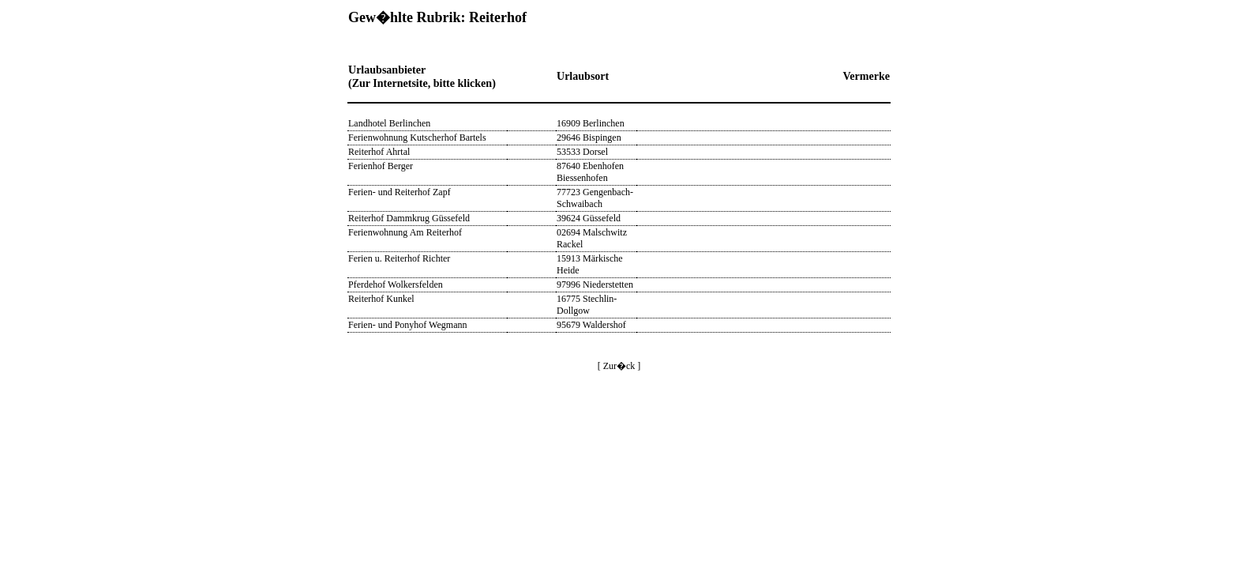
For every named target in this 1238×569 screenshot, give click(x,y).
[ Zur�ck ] (619, 365)
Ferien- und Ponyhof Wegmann (407, 324)
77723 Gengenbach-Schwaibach (595, 198)
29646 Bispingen (589, 137)
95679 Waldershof (591, 324)
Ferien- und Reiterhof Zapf (399, 192)
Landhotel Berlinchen (389, 123)
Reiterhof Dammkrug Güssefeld (409, 218)
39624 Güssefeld (589, 218)
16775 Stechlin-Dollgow (587, 304)
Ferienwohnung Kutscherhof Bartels (417, 137)
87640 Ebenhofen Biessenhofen (590, 171)
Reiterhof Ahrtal (379, 151)
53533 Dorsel (582, 151)
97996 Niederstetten (595, 284)
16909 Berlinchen (591, 123)
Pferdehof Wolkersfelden (395, 284)
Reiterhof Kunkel (381, 298)
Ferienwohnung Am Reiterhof (405, 232)
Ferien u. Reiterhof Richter (399, 258)
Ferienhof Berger (380, 165)
